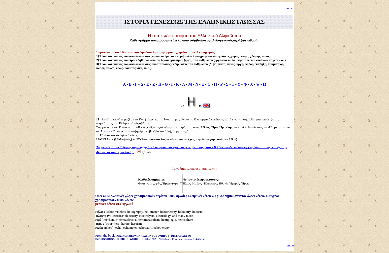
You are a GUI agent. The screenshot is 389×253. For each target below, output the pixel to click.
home (289, 8)
